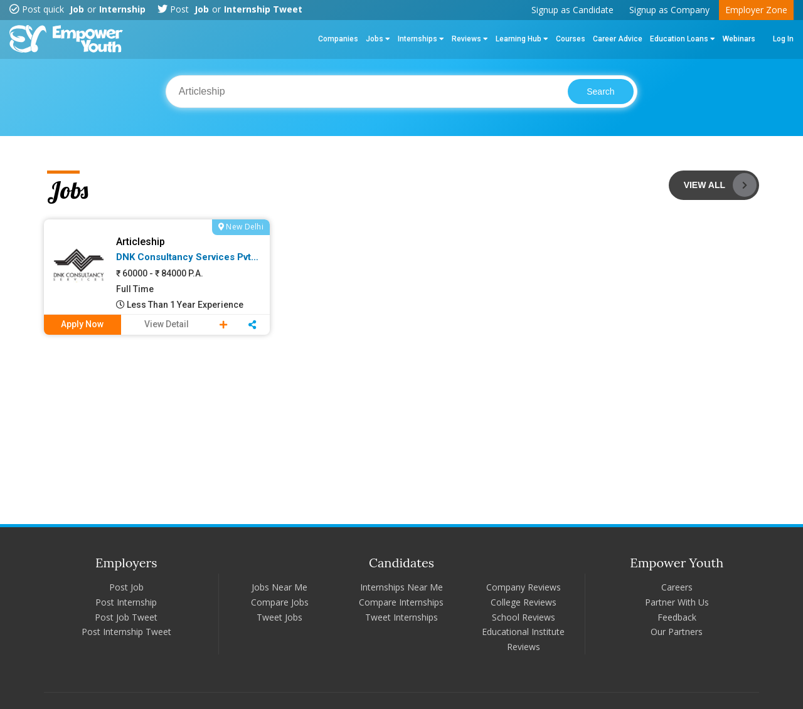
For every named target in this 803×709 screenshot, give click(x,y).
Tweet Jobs (279, 617)
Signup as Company (669, 10)
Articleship (140, 242)
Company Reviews (523, 587)
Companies (338, 38)
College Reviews (523, 602)
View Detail (166, 324)
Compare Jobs (280, 602)
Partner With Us (677, 602)
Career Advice (617, 38)
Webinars (739, 38)
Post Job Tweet (126, 617)
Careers (677, 587)
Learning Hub (522, 38)
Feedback (676, 617)
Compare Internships (401, 602)
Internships (421, 38)
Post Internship (126, 602)
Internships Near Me (401, 587)
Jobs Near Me (279, 587)
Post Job (126, 587)
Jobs (378, 38)
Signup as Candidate (572, 10)
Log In (783, 38)
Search (600, 92)
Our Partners (677, 632)
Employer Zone (756, 10)
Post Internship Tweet (126, 632)
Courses (570, 38)
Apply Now (82, 324)
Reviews (470, 38)
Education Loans (682, 38)
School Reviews (523, 617)
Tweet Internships (401, 617)
